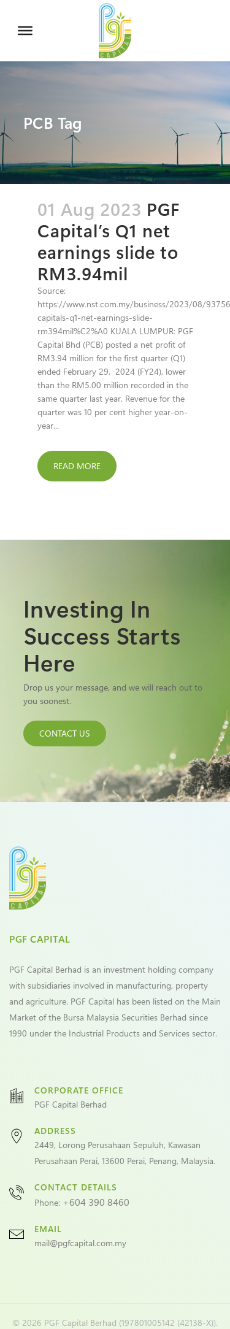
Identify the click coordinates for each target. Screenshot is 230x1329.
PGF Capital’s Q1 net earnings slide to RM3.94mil (108, 241)
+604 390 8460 (96, 1201)
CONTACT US (64, 733)
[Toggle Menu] (25, 30)
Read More (77, 466)
